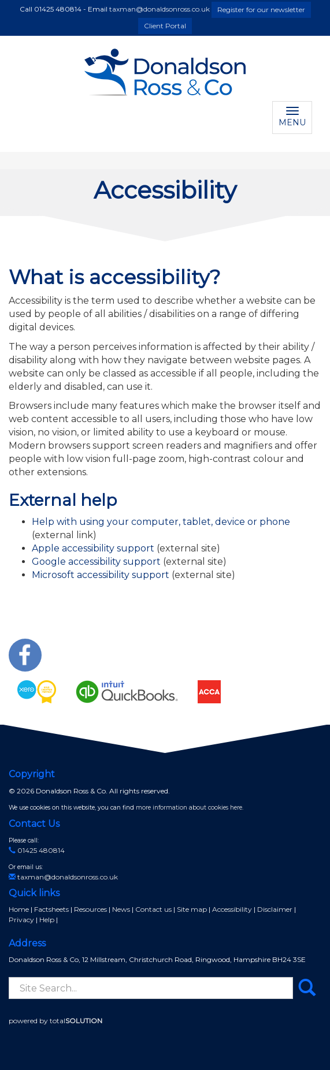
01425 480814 (37, 850)
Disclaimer (274, 909)
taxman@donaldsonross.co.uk (159, 9)
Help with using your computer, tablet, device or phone (161, 521)
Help (46, 919)
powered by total (55, 1020)
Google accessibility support (96, 561)
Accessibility (232, 909)
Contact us (153, 909)
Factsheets (51, 909)
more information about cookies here (189, 807)
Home (19, 909)
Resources (90, 909)
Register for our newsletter (261, 9)
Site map (192, 909)
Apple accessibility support (93, 548)
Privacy (21, 919)
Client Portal (165, 25)
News (121, 909)
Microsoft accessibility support (100, 574)
